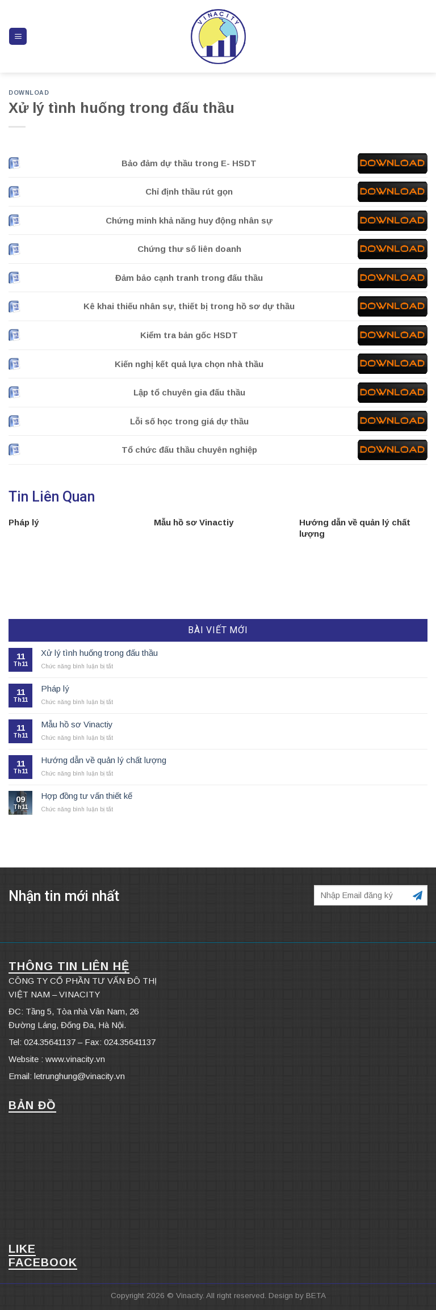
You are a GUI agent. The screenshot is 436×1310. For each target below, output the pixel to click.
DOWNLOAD (29, 92)
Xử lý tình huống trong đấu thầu (99, 653)
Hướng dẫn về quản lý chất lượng (103, 760)
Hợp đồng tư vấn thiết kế (86, 796)
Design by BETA (297, 1295)
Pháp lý (24, 522)
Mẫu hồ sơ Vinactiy (193, 522)
